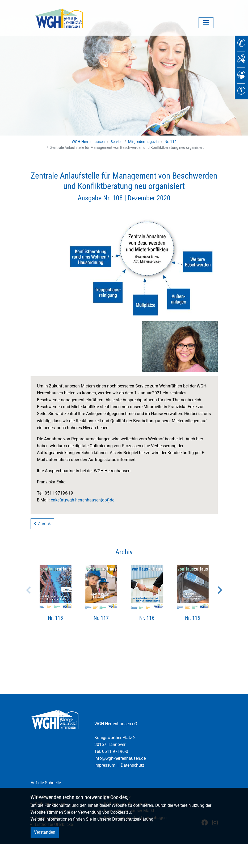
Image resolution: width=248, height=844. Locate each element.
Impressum (104, 765)
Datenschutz (132, 765)
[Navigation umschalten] (206, 22)
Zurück (42, 523)
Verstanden (44, 832)
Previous (28, 590)
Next (220, 590)
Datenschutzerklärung (132, 819)
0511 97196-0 (115, 751)
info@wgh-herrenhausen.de (120, 758)
